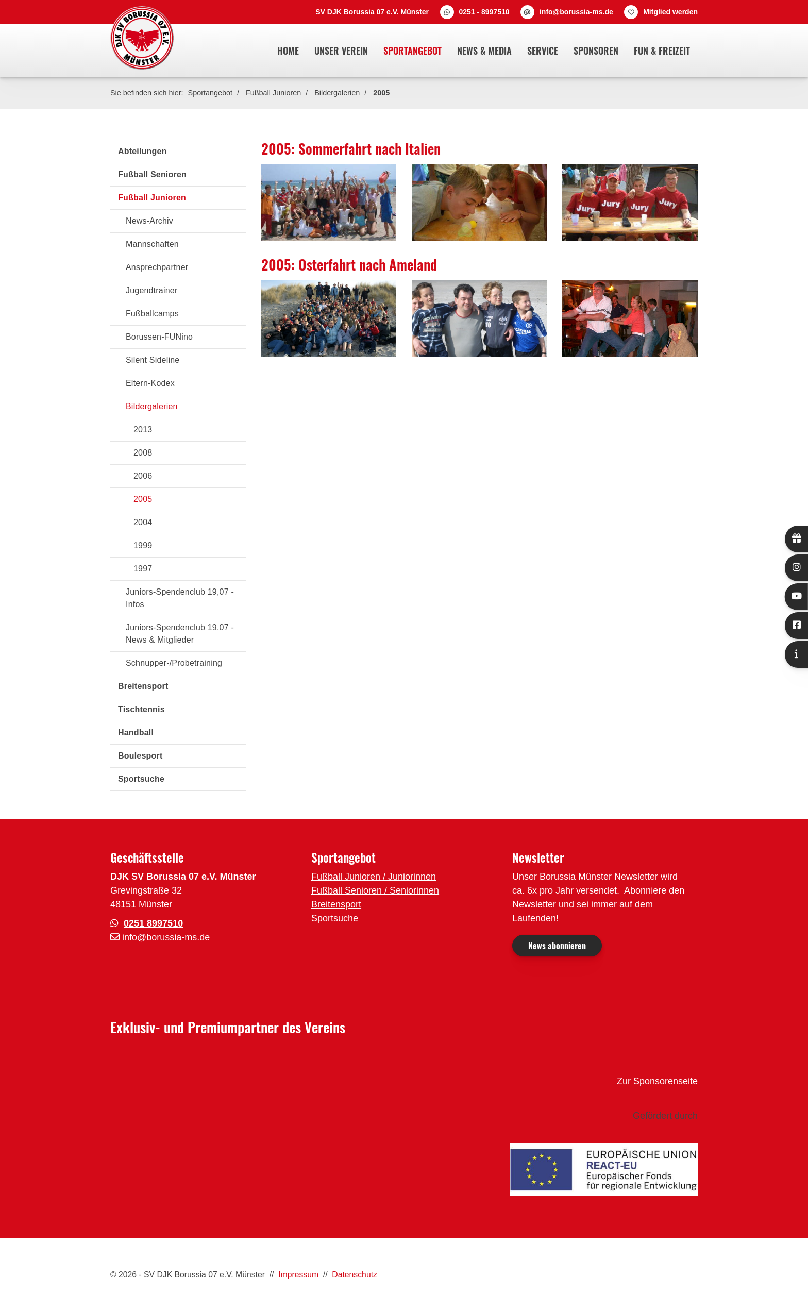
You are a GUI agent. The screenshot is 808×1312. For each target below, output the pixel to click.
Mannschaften (152, 244)
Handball (136, 732)
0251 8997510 (153, 923)
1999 (142, 545)
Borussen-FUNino (159, 336)
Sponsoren (596, 50)
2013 (142, 429)
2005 (381, 93)
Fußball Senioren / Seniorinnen (375, 890)
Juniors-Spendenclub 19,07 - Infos (180, 598)
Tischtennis (141, 709)
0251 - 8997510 (484, 12)
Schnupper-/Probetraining (174, 663)
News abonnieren (557, 945)
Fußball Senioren (152, 174)
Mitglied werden (670, 12)
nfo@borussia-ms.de (167, 937)
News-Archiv (149, 220)
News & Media (484, 50)
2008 (142, 452)
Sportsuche (141, 779)
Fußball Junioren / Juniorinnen (373, 876)
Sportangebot (412, 50)
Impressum (298, 1274)
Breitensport (143, 686)
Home (288, 50)
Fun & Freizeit (662, 50)
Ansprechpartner (157, 267)
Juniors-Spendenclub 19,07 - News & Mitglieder (180, 633)
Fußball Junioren (273, 93)
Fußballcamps (152, 313)
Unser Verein (341, 50)
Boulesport (140, 755)
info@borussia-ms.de (576, 12)
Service (542, 50)
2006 (142, 476)
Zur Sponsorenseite (657, 1081)
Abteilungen (142, 151)
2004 (142, 522)
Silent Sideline (152, 360)
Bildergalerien (337, 93)
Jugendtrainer (151, 290)
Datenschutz (354, 1274)
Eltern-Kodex (150, 383)
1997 (142, 568)
